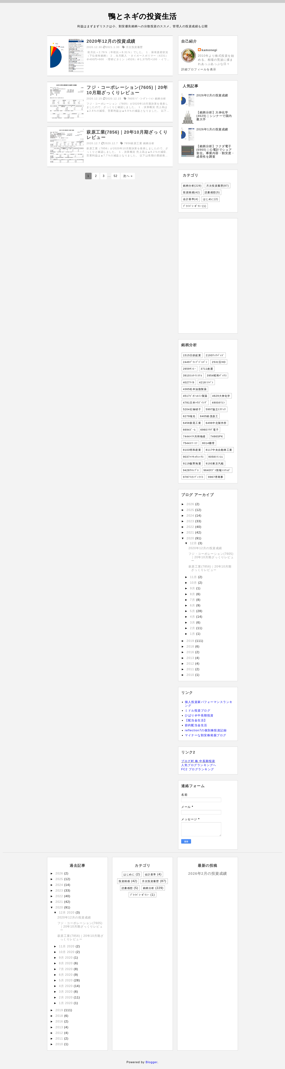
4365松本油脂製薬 (195, 389)
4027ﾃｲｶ (188, 382)
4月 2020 (66, 986)
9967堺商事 (215, 476)
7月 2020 (66, 969)
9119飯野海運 (192, 463)
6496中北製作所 (216, 422)
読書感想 (212, 192)
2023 (190, 521)
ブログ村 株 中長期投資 (198, 761)
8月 (193, 594)
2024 (190, 515)
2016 (190, 652)
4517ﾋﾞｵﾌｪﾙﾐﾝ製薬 (195, 395)
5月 (193, 611)
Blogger (151, 1062)
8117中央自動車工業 (219, 449)
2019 (190, 640)
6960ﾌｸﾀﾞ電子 (209, 429)
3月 (193, 622)
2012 (190, 663)
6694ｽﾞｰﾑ (189, 429)
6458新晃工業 (192, 422)
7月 (193, 599)
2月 (193, 628)
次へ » (128, 175)
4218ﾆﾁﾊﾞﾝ (206, 382)
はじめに (210, 199)
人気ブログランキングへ (198, 765)
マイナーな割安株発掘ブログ (205, 735)
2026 (190, 504)
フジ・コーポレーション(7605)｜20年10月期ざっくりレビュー (211, 557)
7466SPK (216, 436)
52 (115, 175)
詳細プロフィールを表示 (198, 69)
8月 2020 (66, 963)
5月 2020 (66, 980)
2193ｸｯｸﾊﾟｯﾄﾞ (215, 355)
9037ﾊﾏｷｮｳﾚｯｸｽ (193, 456)
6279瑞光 (189, 416)
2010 (190, 674)
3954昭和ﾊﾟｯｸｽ (217, 375)
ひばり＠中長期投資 (199, 715)
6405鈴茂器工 (209, 416)
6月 (193, 605)
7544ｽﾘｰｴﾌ (190, 443)
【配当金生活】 (196, 720)
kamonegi (209, 50)
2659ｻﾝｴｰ (189, 368)
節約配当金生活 (196, 725)
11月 (194, 577)
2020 (190, 538)
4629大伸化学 (221, 395)
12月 (194, 543)
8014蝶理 (208, 443)
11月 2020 (67, 946)
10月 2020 (67, 952)
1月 (193, 633)
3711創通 (207, 368)
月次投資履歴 (217, 185)
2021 (190, 532)
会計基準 (190, 199)
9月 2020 (66, 957)
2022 (190, 526)
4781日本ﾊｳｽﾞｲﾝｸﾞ (195, 402)
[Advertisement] (110, 210)
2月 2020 (66, 997)
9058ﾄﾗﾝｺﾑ (215, 456)
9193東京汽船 (215, 463)
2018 (190, 646)
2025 (190, 509)
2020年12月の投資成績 (205, 548)
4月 (193, 616)
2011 (190, 669)
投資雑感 (191, 192)
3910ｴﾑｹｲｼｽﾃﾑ (192, 375)
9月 (193, 588)
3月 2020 (66, 991)
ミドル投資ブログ (197, 710)
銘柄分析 (192, 185)
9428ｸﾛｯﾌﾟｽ (191, 470)
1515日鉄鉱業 (192, 355)
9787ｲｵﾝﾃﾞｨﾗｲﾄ (193, 476)
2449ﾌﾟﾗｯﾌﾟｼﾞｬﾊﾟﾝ (195, 362)
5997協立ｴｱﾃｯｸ (216, 409)
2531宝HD (219, 362)
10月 (194, 582)
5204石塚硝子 (192, 409)
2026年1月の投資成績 (212, 129)
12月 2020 (67, 912)
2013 (190, 658)
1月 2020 (66, 1003)
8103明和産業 (192, 449)
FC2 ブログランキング (197, 769)
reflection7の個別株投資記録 (206, 730)
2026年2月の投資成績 (212, 95)
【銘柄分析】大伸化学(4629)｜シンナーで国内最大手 (214, 116)
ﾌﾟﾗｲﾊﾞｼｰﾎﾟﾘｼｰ (194, 206)
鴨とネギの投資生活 (142, 16)
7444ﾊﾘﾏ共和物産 (194, 436)
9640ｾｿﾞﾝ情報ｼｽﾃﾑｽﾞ (217, 470)
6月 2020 (66, 974)
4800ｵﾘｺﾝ (218, 402)
